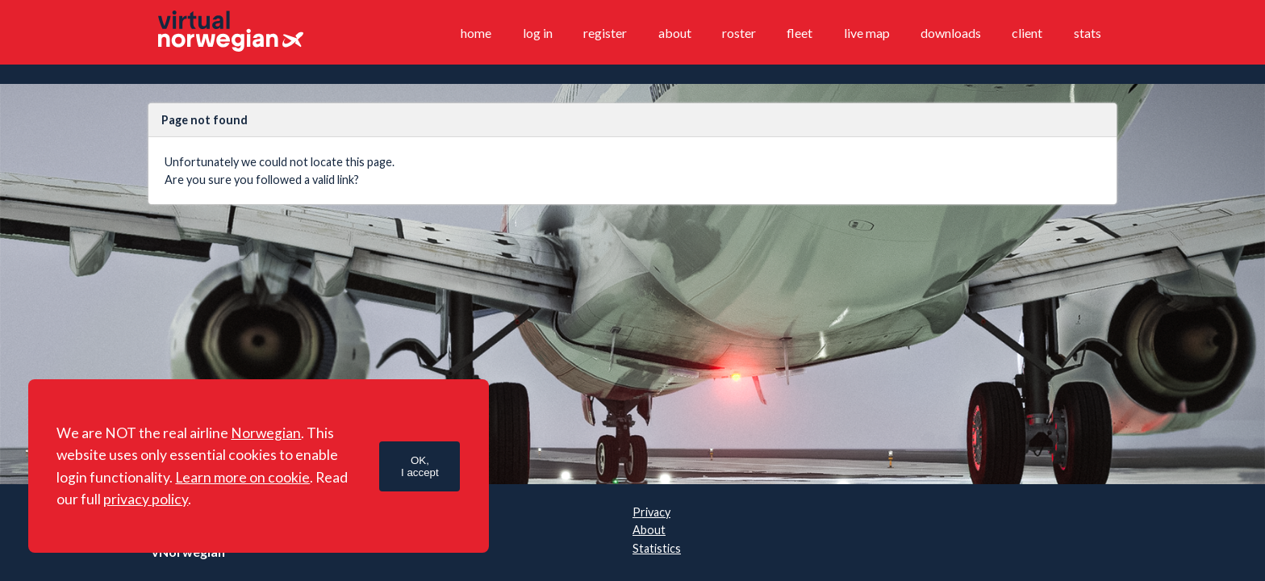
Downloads (951, 32)
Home (476, 32)
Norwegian (266, 432)
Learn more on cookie (242, 477)
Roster (739, 32)
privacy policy (145, 499)
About (674, 32)
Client (1027, 32)
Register (605, 32)
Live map (867, 32)
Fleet (799, 32)
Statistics (656, 548)
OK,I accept (420, 466)
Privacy (651, 512)
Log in (538, 32)
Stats (1087, 32)
